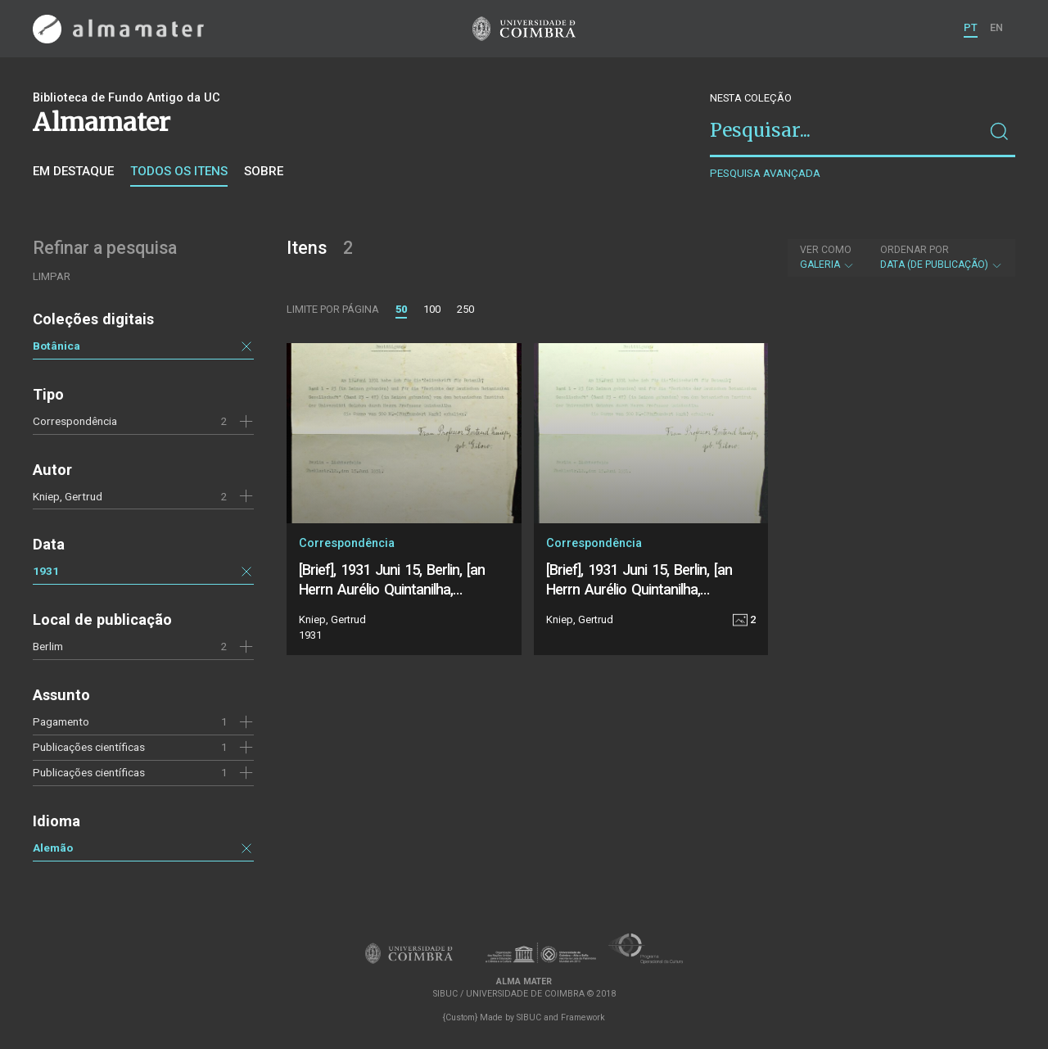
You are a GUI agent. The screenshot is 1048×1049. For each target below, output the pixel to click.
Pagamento (61, 721)
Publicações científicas (89, 772)
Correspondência (75, 420)
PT (971, 27)
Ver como (826, 249)
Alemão (53, 847)
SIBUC (529, 1017)
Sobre (263, 171)
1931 (46, 570)
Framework (583, 1017)
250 (465, 309)
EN (996, 27)
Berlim (48, 646)
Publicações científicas (89, 746)
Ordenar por (914, 249)
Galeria (827, 257)
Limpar (51, 276)
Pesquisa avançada (765, 173)
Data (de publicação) (941, 257)
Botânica (56, 345)
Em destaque (73, 171)
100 (431, 309)
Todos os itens (179, 171)
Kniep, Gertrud (67, 496)
